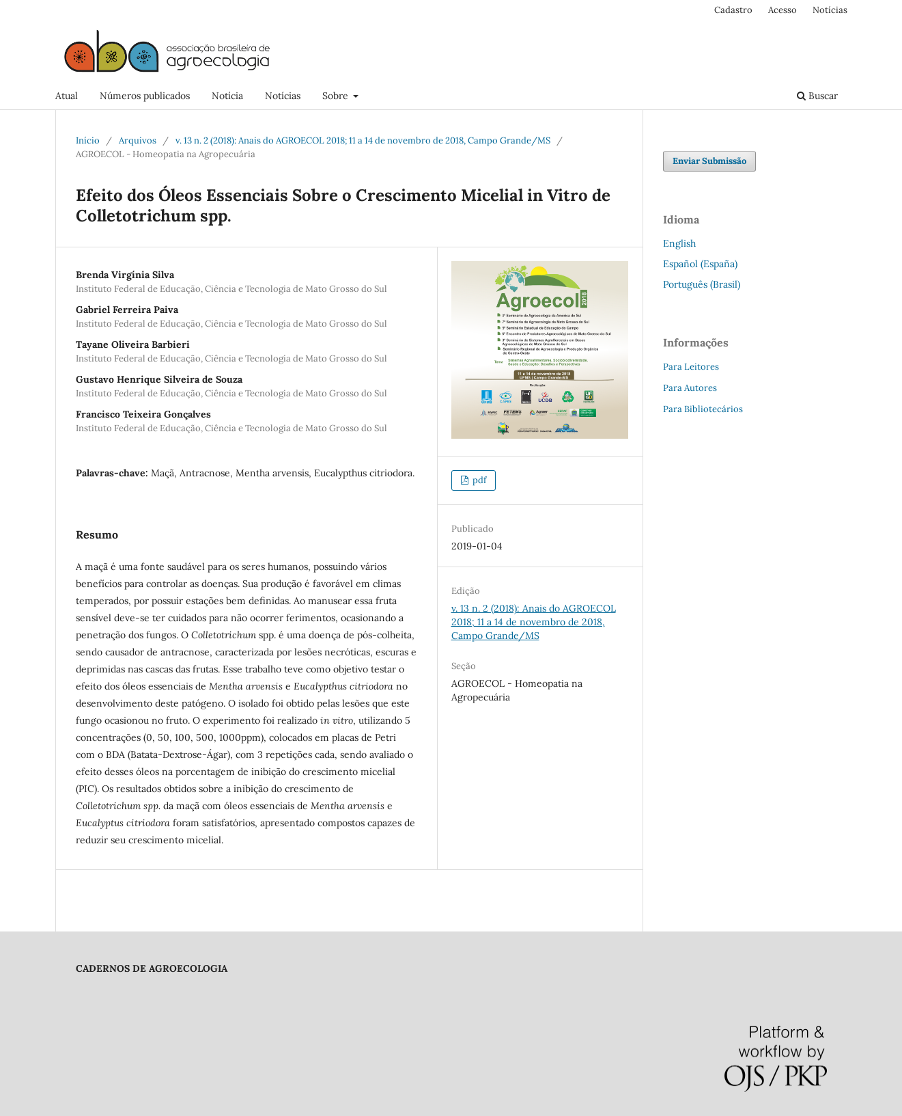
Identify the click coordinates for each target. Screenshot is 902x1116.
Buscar (817, 96)
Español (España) (700, 264)
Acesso (782, 10)
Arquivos (137, 140)
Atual (66, 96)
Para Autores (690, 388)
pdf (478, 480)
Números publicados (145, 96)
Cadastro (733, 10)
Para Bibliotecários (703, 409)
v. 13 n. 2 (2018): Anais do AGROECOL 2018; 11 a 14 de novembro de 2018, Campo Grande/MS (362, 140)
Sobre (336, 96)
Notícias (282, 96)
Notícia (227, 96)
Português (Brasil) (701, 284)
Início (88, 140)
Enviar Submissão (709, 161)
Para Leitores (691, 366)
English (679, 243)
